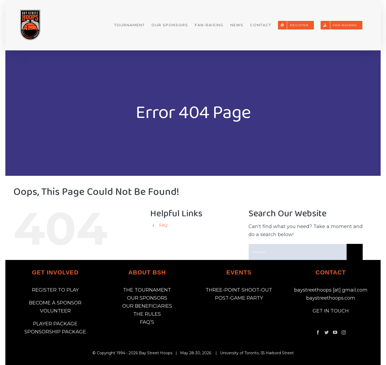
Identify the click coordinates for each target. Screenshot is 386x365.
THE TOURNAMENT (147, 290)
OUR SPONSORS (147, 298)
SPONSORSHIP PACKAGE (55, 332)
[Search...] (297, 252)
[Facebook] (318, 332)
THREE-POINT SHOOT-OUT (239, 290)
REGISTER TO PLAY (55, 290)
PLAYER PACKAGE (55, 324)
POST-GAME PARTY (239, 298)
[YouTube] (335, 332)
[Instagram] (344, 332)
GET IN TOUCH (331, 311)
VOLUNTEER (55, 311)
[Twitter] (326, 332)
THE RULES (147, 314)
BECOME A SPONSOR (55, 303)
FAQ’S (147, 322)
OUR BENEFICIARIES (147, 306)
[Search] (355, 252)
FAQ (163, 225)
